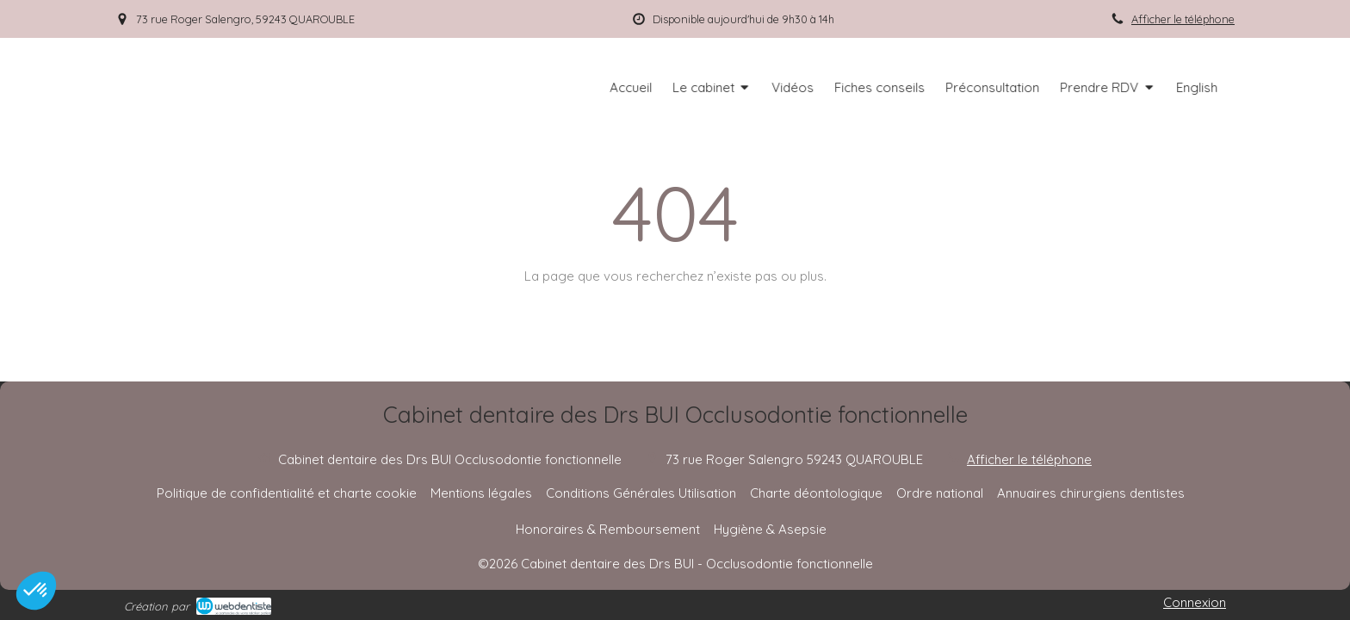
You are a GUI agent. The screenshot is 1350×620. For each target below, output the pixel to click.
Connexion (1194, 602)
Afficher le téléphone (1183, 19)
